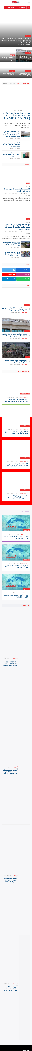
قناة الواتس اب (21, 7)
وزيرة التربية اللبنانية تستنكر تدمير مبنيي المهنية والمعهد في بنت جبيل (11, 154)
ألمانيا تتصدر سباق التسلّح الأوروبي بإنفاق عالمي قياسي (8, 59)
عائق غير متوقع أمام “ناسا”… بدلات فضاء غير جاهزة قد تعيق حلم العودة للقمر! (16, 498)
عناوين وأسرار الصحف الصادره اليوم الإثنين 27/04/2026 (16, 596)
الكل (18, 83)
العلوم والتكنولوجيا (25, 393)
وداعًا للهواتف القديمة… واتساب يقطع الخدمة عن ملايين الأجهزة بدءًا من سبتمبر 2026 (16, 401)
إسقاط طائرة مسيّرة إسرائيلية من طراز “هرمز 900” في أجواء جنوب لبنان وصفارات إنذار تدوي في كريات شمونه (16, 40)
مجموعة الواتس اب (10, 7)
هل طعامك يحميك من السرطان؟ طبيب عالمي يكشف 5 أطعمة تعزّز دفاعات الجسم (17, 227)
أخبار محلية (26, 83)
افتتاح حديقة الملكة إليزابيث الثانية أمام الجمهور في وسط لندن (11, 244)
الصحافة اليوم (25, 511)
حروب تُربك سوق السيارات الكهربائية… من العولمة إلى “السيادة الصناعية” (12, 254)
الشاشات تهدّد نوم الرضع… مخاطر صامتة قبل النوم (16, 190)
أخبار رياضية (25, 605)
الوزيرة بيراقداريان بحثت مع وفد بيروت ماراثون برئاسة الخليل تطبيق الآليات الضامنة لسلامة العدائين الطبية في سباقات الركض (10, 666)
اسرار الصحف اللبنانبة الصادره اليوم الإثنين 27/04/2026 (16, 566)
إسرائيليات (5, 83)
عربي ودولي (12, 83)
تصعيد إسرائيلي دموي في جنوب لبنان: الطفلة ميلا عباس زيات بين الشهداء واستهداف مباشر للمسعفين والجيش (24, 57)
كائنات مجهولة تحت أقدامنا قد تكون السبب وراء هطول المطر (16, 433)
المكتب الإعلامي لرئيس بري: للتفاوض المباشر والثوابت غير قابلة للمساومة (24, 74)
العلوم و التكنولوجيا (23, 371)
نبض (28, 7)
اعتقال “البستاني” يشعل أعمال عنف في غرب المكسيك (9, 74)
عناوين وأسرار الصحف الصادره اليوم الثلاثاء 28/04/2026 (16, 537)
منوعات (27, 164)
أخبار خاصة (27, 357)
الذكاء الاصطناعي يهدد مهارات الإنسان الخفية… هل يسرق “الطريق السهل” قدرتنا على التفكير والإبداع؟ (16, 466)
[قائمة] (29, 2)
